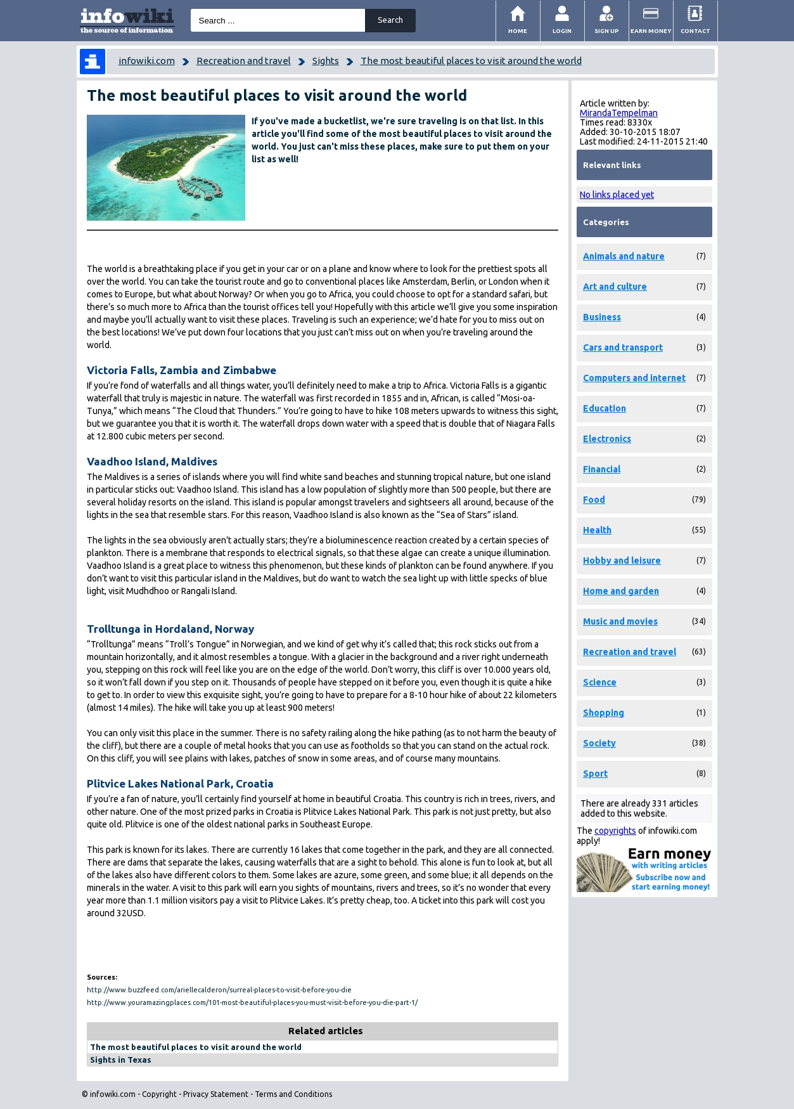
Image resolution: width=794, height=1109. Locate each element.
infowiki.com (146, 60)
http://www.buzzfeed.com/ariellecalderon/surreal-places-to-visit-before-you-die (219, 990)
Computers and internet (634, 378)
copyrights (615, 831)
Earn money (651, 30)
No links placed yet (617, 195)
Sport (595, 774)
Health (597, 530)
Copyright (159, 1094)
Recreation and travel (243, 60)
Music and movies (620, 621)
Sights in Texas (120, 1059)
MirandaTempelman (619, 113)
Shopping (603, 713)
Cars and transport (623, 347)
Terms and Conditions (293, 1094)
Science (600, 682)
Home (517, 30)
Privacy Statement (215, 1094)
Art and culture (615, 287)
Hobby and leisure (622, 560)
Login (562, 30)
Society (599, 743)
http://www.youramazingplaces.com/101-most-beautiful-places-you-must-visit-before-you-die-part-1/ (252, 1002)
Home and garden (621, 591)
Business (602, 317)
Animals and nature (624, 256)
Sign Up (606, 30)
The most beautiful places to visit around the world (471, 60)
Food (594, 500)
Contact (695, 30)
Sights (325, 60)
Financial (601, 469)
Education (604, 408)
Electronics (607, 439)
